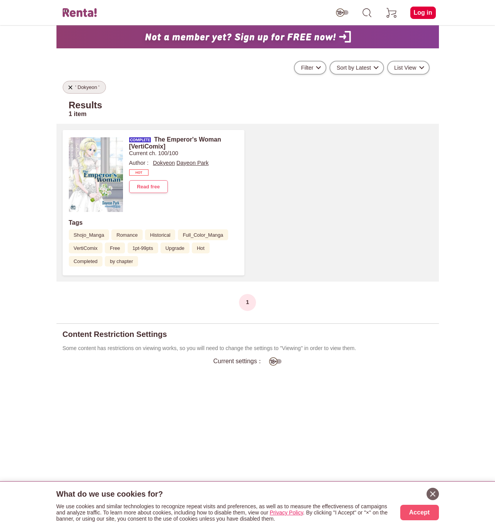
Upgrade (175, 248)
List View (405, 68)
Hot (201, 248)
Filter (307, 68)
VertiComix (85, 248)
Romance (127, 235)
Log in (423, 12)
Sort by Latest (353, 68)
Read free (148, 187)
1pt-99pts (142, 248)
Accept (419, 512)
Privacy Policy (286, 512)
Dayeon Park (192, 163)
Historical (160, 235)
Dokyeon (164, 163)
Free (115, 248)
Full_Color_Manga (203, 235)
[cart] (392, 13)
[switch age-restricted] (342, 13)
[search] (367, 13)
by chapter (121, 261)
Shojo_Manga (88, 235)
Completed (85, 261)
